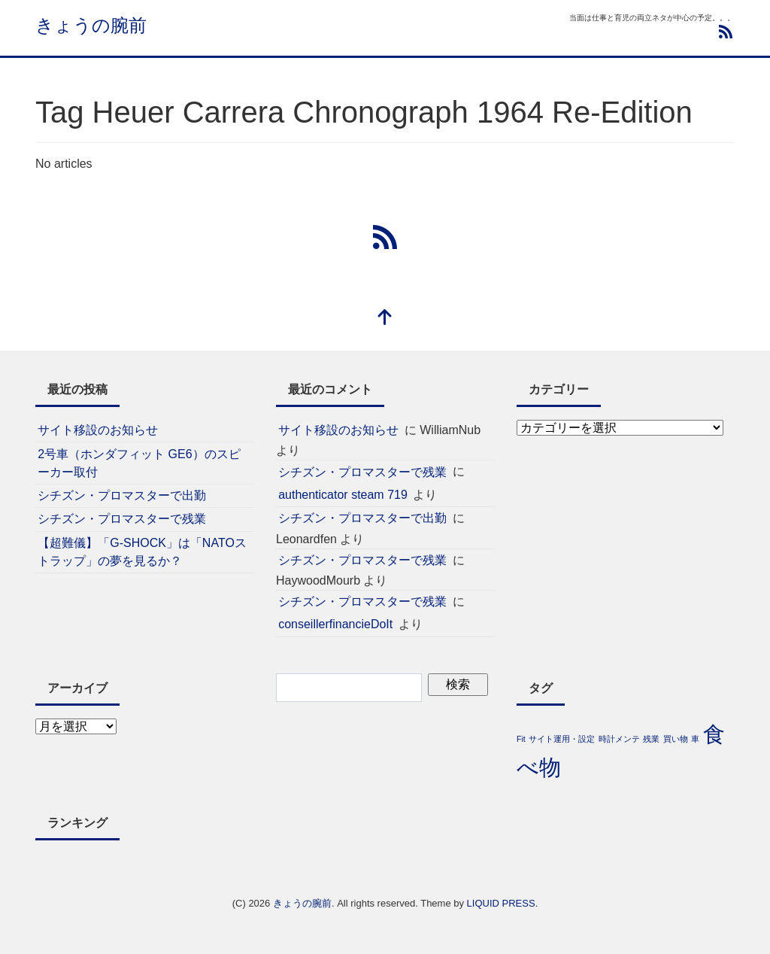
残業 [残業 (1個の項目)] (651, 738)
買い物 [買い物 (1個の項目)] (675, 738)
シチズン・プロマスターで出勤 (122, 495)
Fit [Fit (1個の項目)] (521, 738)
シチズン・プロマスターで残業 (122, 518)
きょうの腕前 (91, 25)
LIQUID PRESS (501, 903)
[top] (385, 318)
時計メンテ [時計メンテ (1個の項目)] (619, 738)
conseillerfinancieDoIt (335, 624)
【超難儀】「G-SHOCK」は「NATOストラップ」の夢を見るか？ (142, 551)
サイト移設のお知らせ (98, 430)
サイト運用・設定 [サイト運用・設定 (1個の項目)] (562, 738)
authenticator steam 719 (343, 494)
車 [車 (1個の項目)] (695, 738)
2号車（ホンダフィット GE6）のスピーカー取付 (139, 463)
